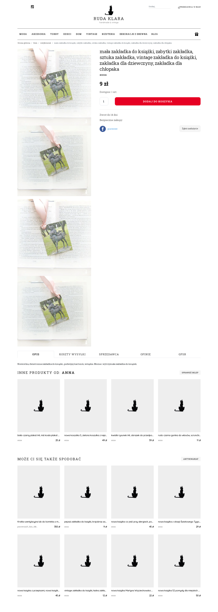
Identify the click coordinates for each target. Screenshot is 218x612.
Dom (35, 43)
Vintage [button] (91, 34)
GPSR (182, 354)
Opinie (145, 354)
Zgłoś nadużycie (190, 128)
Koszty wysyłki (72, 354)
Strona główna (24, 43)
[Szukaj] (169, 6)
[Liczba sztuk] (104, 101)
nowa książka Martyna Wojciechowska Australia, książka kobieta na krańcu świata (132, 590)
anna (103, 74)
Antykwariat (45, 43)
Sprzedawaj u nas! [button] (190, 7)
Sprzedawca (109, 354)
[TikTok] (32, 6)
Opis (35, 354)
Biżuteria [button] (108, 34)
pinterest (112, 128)
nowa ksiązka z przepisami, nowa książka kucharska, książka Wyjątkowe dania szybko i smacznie (38, 590)
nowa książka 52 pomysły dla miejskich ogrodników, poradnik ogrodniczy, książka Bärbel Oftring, (179, 590)
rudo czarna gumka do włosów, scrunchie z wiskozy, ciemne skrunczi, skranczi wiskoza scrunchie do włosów (179, 435)
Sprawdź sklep (190, 372)
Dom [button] (79, 34)
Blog (154, 34)
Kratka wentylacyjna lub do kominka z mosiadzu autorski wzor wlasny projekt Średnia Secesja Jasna (38, 521)
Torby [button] (54, 34)
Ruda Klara (109, 16)
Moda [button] (23, 34)
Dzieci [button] (67, 34)
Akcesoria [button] (38, 34)
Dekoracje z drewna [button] (134, 34)
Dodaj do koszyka (157, 101)
